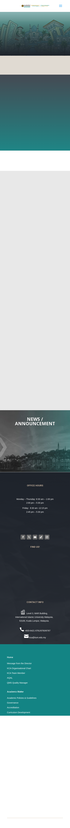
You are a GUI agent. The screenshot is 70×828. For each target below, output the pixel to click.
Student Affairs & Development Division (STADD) (29, 806)
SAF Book (11, 757)
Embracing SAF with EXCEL (20, 762)
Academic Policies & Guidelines (21, 698)
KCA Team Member (16, 673)
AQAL (10, 678)
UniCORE (11, 776)
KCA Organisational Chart (19, 668)
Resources (12, 737)
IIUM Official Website (16, 792)
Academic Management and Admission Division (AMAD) (33, 796)
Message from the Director (19, 663)
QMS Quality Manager (17, 683)
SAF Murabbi (13, 772)
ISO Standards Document (19, 727)
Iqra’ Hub (11, 767)
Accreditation (13, 707)
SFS (9, 742)
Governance (13, 703)
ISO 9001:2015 (14, 732)
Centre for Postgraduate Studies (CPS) (25, 801)
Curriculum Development (18, 712)
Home (10, 657)
